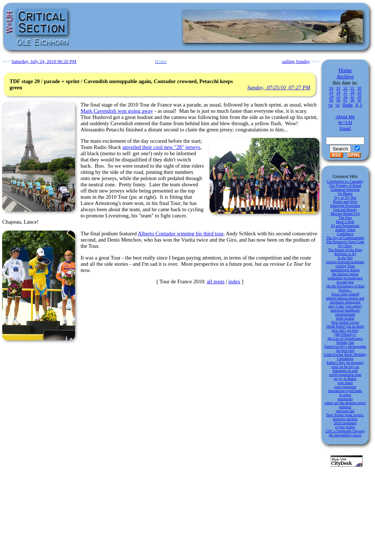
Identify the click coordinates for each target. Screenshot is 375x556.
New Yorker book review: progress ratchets (345, 417)
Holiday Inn (345, 342)
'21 (352, 88)
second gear (345, 282)
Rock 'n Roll (345, 222)
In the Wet (345, 258)
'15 (359, 92)
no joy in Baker (345, 379)
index (235, 281)
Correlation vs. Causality (345, 181)
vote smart (345, 383)
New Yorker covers (345, 322)
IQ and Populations (345, 226)
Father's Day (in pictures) (345, 363)
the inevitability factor (345, 435)
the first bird (345, 350)
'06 (352, 100)
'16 (352, 92)
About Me (345, 116)
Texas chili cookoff (345, 294)
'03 (337, 105)
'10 (359, 96)
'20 (359, 88)
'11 (352, 96)
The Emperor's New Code (345, 242)
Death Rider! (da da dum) (345, 326)
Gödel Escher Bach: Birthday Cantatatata (345, 356)
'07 (345, 100)
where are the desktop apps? (345, 403)
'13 (338, 96)
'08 (338, 100)
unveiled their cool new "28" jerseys (161, 147)
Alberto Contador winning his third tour (180, 233)
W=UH (345, 122)
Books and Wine (345, 201)
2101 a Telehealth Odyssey (345, 431)
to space (345, 395)
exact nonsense (345, 387)
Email (345, 128)
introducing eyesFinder (345, 391)
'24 (331, 88)
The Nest (345, 218)
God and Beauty (345, 210)
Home (345, 70)
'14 (331, 96)
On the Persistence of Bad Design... (345, 288)
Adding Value (345, 230)
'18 (338, 92)
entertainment (345, 314)
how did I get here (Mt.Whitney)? (345, 332)
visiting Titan (345, 266)
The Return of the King (345, 250)
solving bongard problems (345, 262)
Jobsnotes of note (345, 371)
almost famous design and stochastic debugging (345, 300)
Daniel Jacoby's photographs (345, 346)
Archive (345, 76)
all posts (215, 281)
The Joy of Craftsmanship (345, 238)
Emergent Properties (345, 206)
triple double (345, 318)
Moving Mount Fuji (345, 214)
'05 (359, 100)
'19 (331, 92)
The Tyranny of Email (345, 185)
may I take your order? (345, 306)
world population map (345, 375)
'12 (345, 96)
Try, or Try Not (345, 197)
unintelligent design (345, 270)
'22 (345, 88)
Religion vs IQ (345, 254)
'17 (345, 92)
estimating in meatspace (345, 278)
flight (347, 105)
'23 (338, 88)
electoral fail (345, 411)
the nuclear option (345, 274)
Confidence (345, 234)
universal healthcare (345, 310)
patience (345, 407)
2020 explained (345, 423)
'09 (331, 100)
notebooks (345, 399)
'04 (330, 105)
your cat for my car (345, 367)
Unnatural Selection (345, 189)
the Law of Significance (345, 338)
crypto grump (345, 427)
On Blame (345, 193)
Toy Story (345, 246)
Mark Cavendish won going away (117, 111)
